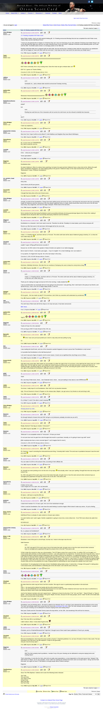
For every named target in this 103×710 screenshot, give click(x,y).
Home (7, 13)
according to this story (61, 606)
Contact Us (43, 700)
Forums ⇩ (31, 13)
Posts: (23, 53)
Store (60, 13)
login (75, 18)
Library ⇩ (23, 13)
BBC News (24, 306)
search (78, 18)
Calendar (47, 13)
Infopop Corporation (54, 707)
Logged (40, 53)
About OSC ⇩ (15, 13)
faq (81, 18)
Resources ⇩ (39, 13)
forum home (85, 18)
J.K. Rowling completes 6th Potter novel (32, 35)
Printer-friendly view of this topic (11, 694)
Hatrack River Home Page (55, 700)
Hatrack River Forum (48, 25)
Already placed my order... (28, 408)
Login (15, 25)
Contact (54, 13)
